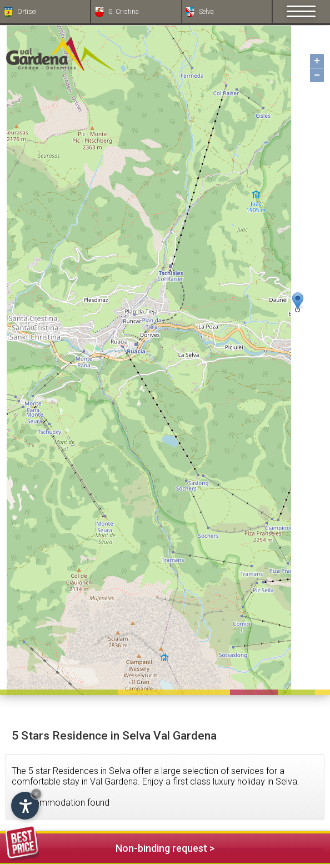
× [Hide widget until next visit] (36, 794)
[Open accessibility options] (25, 806)
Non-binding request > (110, 846)
